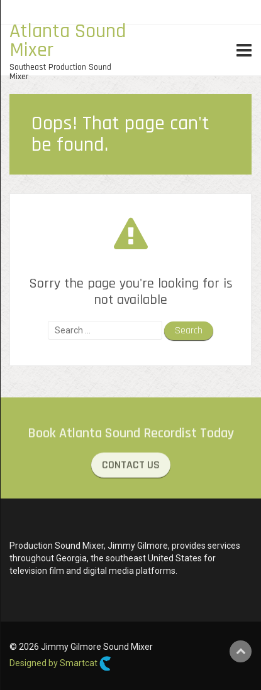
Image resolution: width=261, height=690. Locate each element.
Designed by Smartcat (60, 663)
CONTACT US (131, 466)
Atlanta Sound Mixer (67, 40)
